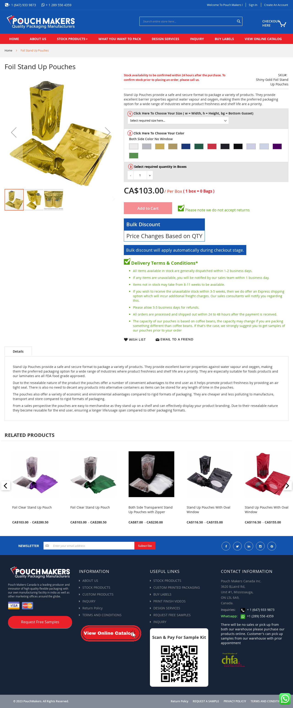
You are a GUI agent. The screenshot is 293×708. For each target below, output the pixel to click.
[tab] (18, 351)
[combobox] (190, 21)
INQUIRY (88, 601)
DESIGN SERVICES (166, 608)
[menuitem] (14, 39)
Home (8, 50)
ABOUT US (90, 580)
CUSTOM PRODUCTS (98, 594)
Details (18, 351)
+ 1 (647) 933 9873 (22, 5)
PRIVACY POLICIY (235, 701)
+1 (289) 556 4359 (257, 616)
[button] (14, 132)
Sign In (253, 5)
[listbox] (208, 120)
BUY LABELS (162, 594)
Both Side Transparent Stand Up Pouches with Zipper (206, 509)
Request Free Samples (40, 621)
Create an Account (276, 5)
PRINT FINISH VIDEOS (169, 601)
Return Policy (92, 608)
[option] (133, 146)
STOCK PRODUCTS (96, 587)
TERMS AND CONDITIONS (102, 615)
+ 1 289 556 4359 (58, 5)
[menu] (146, 39)
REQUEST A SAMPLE (206, 701)
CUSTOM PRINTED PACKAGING (176, 587)
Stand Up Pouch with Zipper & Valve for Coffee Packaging (31, 509)
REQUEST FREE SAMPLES (172, 615)
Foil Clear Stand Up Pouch (87, 507)
